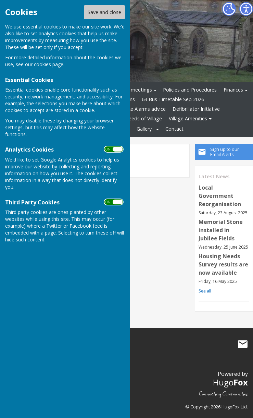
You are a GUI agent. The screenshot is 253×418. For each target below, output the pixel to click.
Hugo (230, 382)
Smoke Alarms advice (142, 109)
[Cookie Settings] (229, 9)
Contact (174, 129)
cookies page (48, 64)
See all (205, 291)
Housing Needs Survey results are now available (223, 264)
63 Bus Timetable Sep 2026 (173, 99)
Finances (233, 89)
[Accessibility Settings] (246, 9)
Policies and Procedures (190, 89)
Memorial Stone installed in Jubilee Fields (221, 230)
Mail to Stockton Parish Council (243, 344)
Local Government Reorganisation (220, 196)
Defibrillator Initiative (196, 109)
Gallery (144, 129)
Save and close (104, 12)
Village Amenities (188, 118)
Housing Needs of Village (133, 118)
